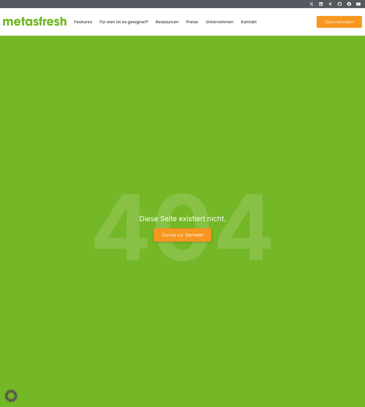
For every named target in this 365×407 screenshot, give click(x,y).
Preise (192, 22)
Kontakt (249, 22)
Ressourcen (167, 22)
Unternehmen (219, 22)
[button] (11, 396)
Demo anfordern (339, 21)
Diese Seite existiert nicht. (182, 218)
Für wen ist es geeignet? (124, 22)
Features (83, 22)
